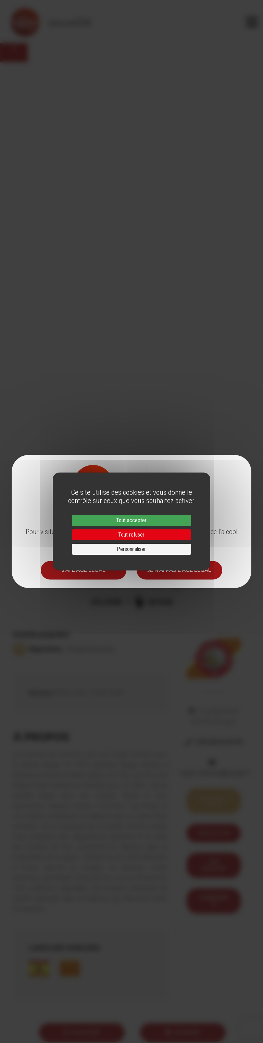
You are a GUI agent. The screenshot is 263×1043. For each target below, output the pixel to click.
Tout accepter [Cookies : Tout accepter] (131, 520)
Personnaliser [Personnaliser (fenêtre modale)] (131, 549)
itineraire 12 (213, 900)
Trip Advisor (213, 865)
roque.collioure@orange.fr (215, 773)
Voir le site (213, 833)
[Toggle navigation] (252, 22)
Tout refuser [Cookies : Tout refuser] (131, 534)
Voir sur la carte (213, 800)
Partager (81, 1032)
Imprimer (183, 1032)
